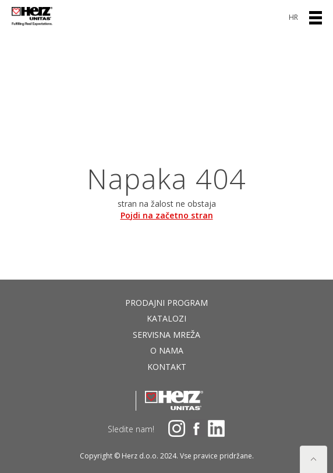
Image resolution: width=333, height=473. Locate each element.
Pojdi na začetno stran (167, 215)
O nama (166, 350)
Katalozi (166, 318)
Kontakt (166, 366)
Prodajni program (166, 302)
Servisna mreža (166, 334)
